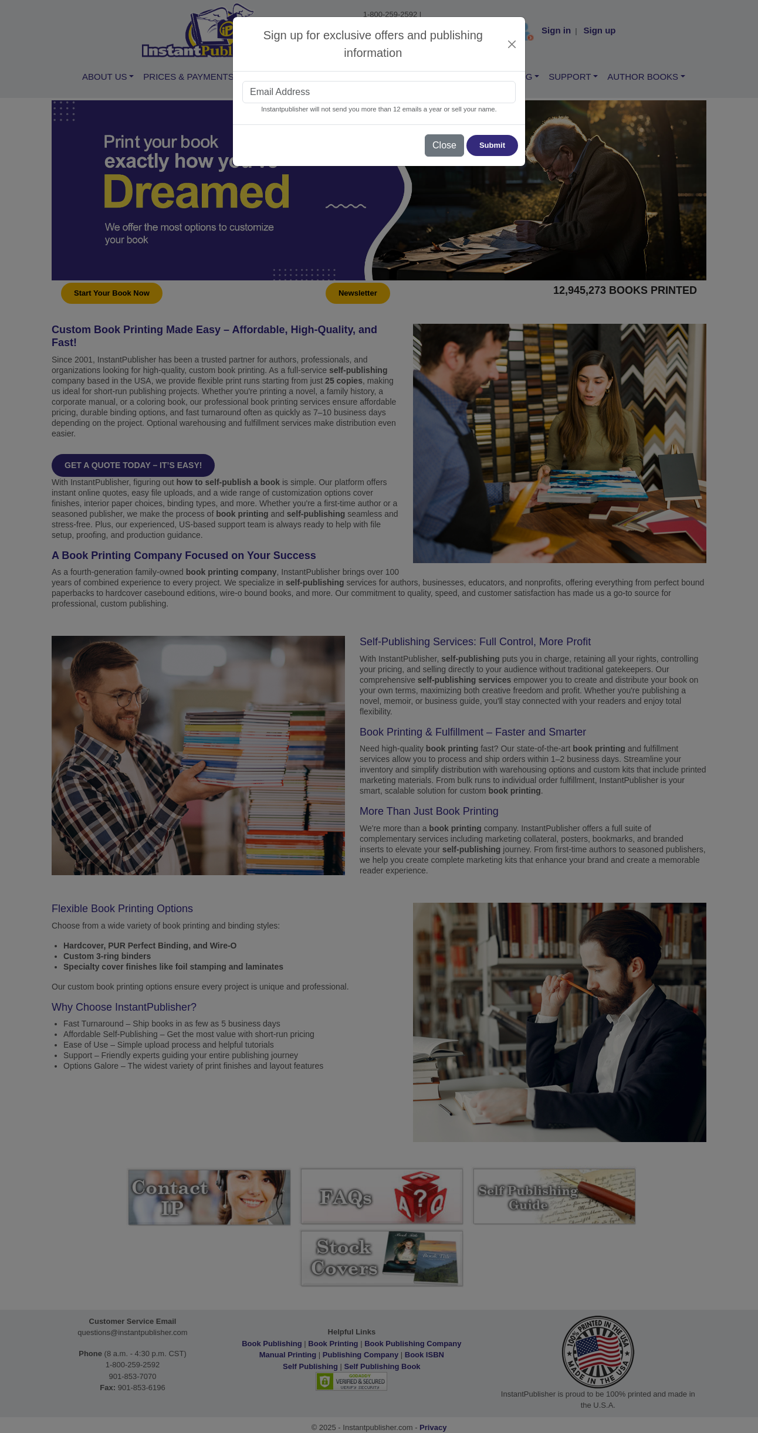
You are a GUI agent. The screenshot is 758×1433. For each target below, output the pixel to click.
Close (444, 145)
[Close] (512, 44)
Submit (492, 145)
